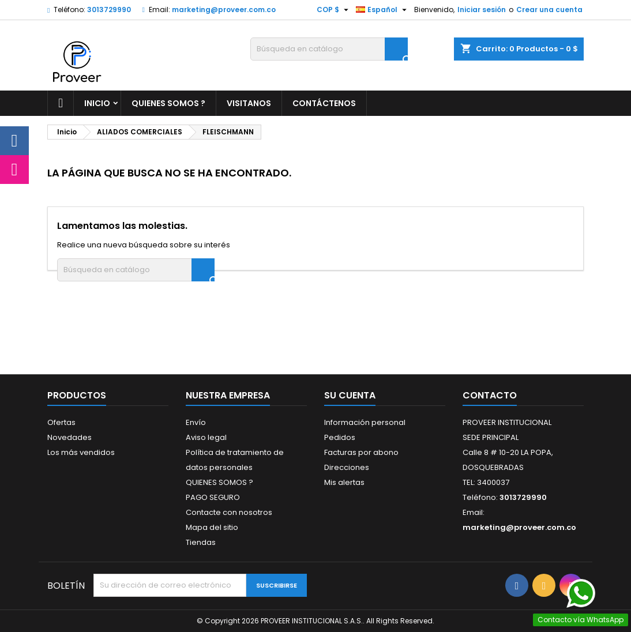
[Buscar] (329, 49)
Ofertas (61, 422)
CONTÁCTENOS (324, 103)
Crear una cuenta (549, 9)
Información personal (364, 422)
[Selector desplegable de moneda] (334, 10)
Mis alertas (344, 482)
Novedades (69, 437)
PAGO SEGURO (213, 497)
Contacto (490, 395)
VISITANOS (249, 103)
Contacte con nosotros (229, 512)
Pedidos (339, 437)
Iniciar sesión (481, 9)
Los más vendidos (81, 452)
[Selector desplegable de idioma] (383, 10)
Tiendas (201, 542)
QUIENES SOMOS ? (168, 103)
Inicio (97, 103)
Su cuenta (349, 395)
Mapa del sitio (212, 527)
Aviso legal (206, 437)
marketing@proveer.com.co (224, 9)
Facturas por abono (361, 452)
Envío (196, 422)
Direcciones (346, 467)
